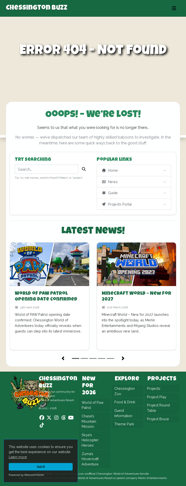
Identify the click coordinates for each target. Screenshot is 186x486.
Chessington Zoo (124, 391)
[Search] (83, 169)
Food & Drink (124, 402)
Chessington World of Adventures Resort (87, 478)
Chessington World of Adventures (117, 473)
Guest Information (123, 413)
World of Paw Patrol (93, 405)
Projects (153, 388)
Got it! (41, 467)
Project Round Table (158, 407)
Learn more (18, 457)
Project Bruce (158, 419)
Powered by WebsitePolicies (26, 475)
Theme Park (124, 424)
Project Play (156, 397)
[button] (63, 358)
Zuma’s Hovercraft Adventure (90, 459)
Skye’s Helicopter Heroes (90, 440)
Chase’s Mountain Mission (89, 421)
